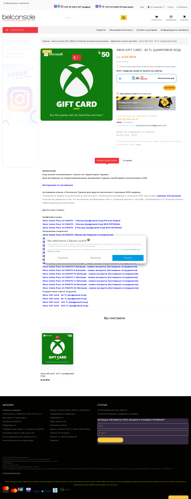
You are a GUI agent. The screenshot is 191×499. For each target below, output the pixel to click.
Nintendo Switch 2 (12, 421)
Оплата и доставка (147, 30)
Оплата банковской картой (18, 49)
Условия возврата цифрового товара (14, 55)
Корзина (184, 18)
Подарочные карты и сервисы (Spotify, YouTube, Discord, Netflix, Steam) (24, 429)
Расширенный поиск (121, 30)
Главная (46, 41)
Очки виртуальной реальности (20, 436)
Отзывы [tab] (127, 160)
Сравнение (171, 18)
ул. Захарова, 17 (156, 7)
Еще (142, 7)
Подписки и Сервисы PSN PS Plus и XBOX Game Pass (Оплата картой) (24, 414)
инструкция (145, 93)
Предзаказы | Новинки (62, 414)
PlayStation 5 (56, 417)
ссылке (115, 485)
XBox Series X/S (58, 421)
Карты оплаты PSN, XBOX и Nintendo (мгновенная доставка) (71, 410)
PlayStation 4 (9, 425)
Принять (128, 258)
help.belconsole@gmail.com (151, 125)
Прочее (54, 440)
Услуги (170, 7)
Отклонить (63, 258)
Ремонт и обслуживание (63, 436)
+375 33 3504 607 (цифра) (77, 7)
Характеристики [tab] (107, 160)
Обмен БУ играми (60, 433)
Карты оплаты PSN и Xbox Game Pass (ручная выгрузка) (71, 429)
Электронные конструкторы (18, 440)
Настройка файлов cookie (11, 473)
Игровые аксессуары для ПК (18, 433)
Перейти (170, 88)
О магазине (182, 7)
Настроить (95, 258)
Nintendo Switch (58, 425)
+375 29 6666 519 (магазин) (119, 7)
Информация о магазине (175, 30)
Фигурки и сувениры (14, 417)
